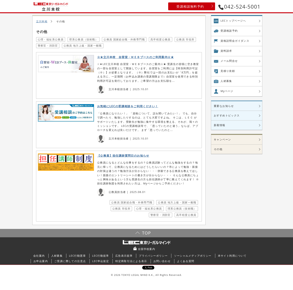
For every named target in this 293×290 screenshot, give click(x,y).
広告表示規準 (123, 255)
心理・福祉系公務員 (51, 39)
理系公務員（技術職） (83, 39)
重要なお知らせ (224, 106)
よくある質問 (185, 261)
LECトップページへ (233, 20)
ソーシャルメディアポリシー (192, 255)
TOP (146, 233)
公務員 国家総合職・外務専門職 (124, 39)
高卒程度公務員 (160, 39)
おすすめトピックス (227, 115)
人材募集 (226, 81)
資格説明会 (234, 41)
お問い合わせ (162, 261)
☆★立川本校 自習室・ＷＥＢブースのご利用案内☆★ (135, 57)
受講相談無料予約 (190, 6)
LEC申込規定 (100, 261)
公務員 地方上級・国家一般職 (83, 45)
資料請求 (226, 51)
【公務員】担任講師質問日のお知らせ (123, 156)
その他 (218, 149)
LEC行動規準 (100, 255)
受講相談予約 (229, 30)
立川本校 (42, 21)
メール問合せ (229, 61)
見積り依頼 (227, 71)
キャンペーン (222, 139)
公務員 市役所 (185, 39)
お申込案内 (40, 261)
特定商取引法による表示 (131, 261)
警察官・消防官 (48, 45)
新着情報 (219, 125)
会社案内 (39, 255)
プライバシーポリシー (153, 255)
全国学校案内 (146, 249)
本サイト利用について (232, 255)
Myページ (226, 91)
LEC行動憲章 (77, 255)
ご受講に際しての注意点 (70, 261)
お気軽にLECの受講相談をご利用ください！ (127, 106)
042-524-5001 (239, 6)
